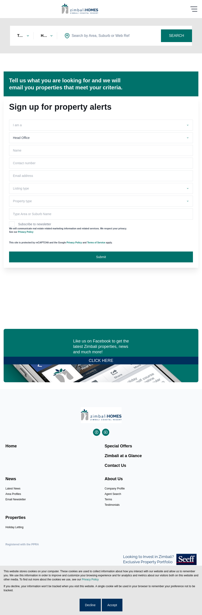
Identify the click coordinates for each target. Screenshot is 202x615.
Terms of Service (96, 242)
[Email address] (101, 176)
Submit (101, 257)
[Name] (101, 150)
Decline (90, 605)
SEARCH (176, 36)
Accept (112, 605)
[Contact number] (101, 163)
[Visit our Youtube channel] (105, 432)
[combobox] (100, 36)
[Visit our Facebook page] (96, 432)
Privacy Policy (25, 232)
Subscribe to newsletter (34, 224)
